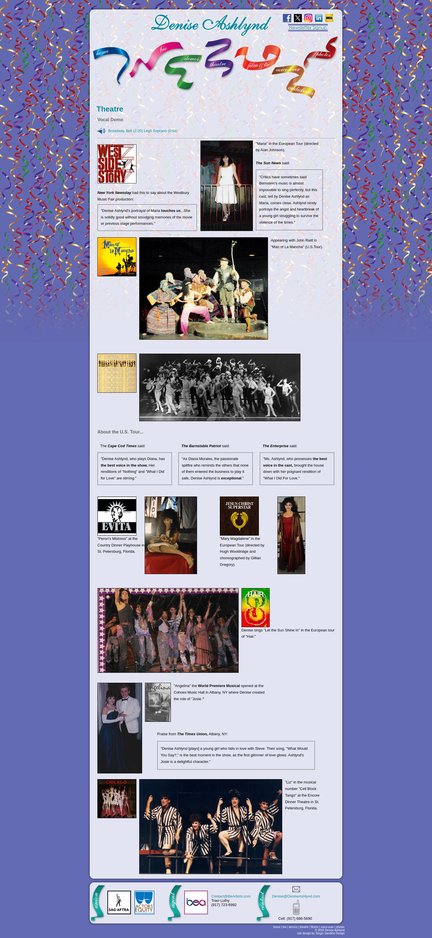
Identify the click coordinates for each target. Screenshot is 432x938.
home (276, 927)
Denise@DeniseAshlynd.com (296, 896)
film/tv (314, 927)
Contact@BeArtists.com (231, 896)
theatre (304, 927)
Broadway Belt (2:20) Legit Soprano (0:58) (143, 131)
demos (293, 927)
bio (284, 927)
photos (340, 927)
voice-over (327, 927)
